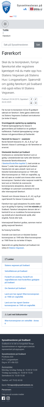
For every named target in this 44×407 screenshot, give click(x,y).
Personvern (6, 390)
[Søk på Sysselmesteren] (18, 45)
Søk (38, 44)
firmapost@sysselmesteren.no (20, 385)
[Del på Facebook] (31, 99)
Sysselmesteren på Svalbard (16, 340)
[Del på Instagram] (8, 399)
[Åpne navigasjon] (5, 24)
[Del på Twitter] (36, 99)
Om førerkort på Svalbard (15, 288)
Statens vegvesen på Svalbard (17, 265)
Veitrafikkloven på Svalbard (16, 271)
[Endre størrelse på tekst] (25, 9)
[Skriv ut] (31, 103)
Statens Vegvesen (16, 248)
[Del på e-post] (36, 103)
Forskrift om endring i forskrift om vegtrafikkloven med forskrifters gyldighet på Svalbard (22, 280)
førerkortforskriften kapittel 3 (15, 163)
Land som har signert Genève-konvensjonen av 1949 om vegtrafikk (20, 304)
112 (14, 16)
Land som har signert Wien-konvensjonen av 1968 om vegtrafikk (22, 295)
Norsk (37, 9)
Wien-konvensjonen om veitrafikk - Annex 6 (22, 322)
